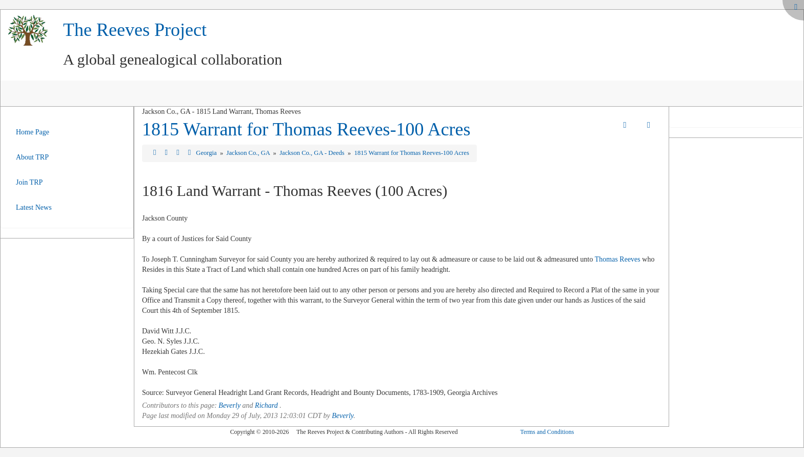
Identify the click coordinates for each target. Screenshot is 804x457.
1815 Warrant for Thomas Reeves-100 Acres (306, 129)
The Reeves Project (135, 29)
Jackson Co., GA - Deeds (312, 152)
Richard (266, 405)
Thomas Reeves (617, 259)
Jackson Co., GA (249, 152)
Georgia (207, 152)
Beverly (229, 405)
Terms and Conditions (547, 431)
